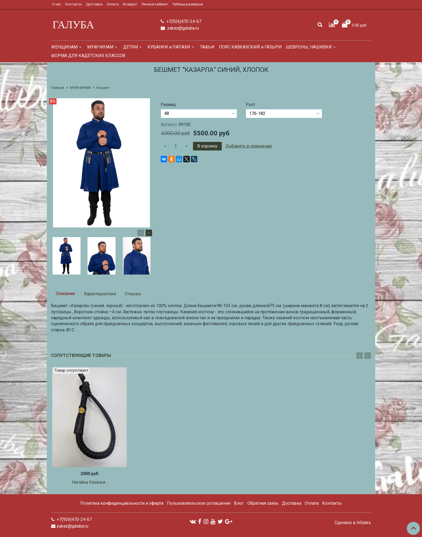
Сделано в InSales (353, 523)
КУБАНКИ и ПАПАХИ (168, 47)
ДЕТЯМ (130, 47)
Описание (65, 293)
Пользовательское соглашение (199, 503)
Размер (168, 105)
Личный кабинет (155, 4)
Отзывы (133, 293)
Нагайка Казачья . (89, 482)
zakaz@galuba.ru (182, 28)
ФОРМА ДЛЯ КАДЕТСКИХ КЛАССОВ (88, 55)
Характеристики (100, 293)
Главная (57, 88)
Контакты (73, 4)
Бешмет (103, 88)
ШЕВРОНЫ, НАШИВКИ (309, 47)
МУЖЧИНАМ (100, 47)
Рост (250, 105)
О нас (56, 4)
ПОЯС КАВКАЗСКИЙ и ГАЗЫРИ (250, 47)
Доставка (94, 4)
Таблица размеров (188, 4)
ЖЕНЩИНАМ (64, 47)
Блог (239, 503)
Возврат (130, 4)
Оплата (113, 4)
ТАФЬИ (207, 47)
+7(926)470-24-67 (183, 21)
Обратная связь (263, 503)
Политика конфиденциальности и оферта (121, 503)
